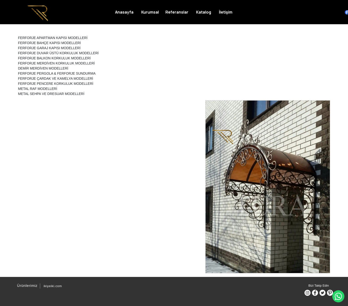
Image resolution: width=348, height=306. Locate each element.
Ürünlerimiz (27, 285)
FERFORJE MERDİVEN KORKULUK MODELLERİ (56, 63)
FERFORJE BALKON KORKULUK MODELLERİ (54, 58)
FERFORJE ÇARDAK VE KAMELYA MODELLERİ (55, 78)
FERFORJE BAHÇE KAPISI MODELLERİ (49, 43)
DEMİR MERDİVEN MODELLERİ (43, 68)
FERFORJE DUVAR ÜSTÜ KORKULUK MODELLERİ (58, 53)
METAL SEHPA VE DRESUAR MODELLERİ (51, 94)
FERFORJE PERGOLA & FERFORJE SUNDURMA (57, 73)
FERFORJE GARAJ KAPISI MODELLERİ (49, 48)
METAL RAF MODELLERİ (37, 89)
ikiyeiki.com (53, 286)
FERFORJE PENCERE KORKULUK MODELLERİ (55, 84)
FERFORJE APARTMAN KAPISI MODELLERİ (53, 38)
